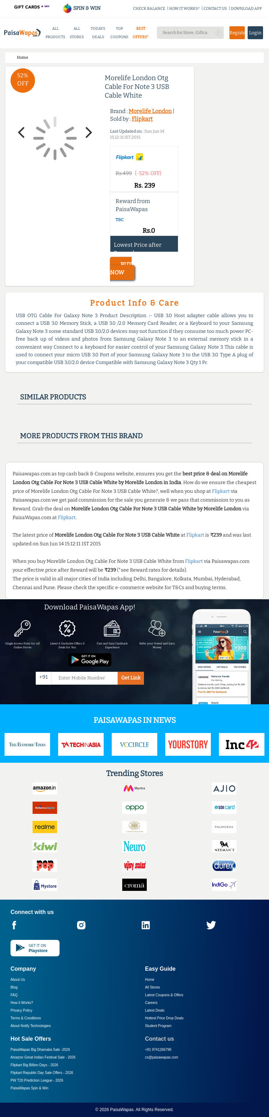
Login (255, 33)
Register (237, 33)
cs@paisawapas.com (161, 1057)
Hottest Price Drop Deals (164, 1018)
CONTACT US (215, 8)
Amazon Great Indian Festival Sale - (43, 1057)
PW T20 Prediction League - (37, 1080)
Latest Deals (155, 1010)
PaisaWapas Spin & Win (29, 1088)
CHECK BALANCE (149, 8)
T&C (120, 219)
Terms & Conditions (26, 1018)
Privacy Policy (21, 1010)
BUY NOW (121, 268)
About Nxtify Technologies (31, 1026)
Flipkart (142, 119)
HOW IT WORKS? (184, 8)
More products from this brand (81, 436)
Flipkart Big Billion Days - (34, 1065)
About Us (18, 980)
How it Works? (22, 1003)
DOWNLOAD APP (246, 8)
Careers (151, 1003)
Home (149, 980)
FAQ (14, 995)
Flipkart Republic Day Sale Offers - (42, 1073)
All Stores (152, 987)
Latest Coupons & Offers (164, 995)
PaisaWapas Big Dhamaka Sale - (40, 1050)
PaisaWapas (121, 1109)
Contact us (159, 1039)
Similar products (53, 397)
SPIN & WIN (81, 8)
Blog (14, 987)
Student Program (158, 1026)
